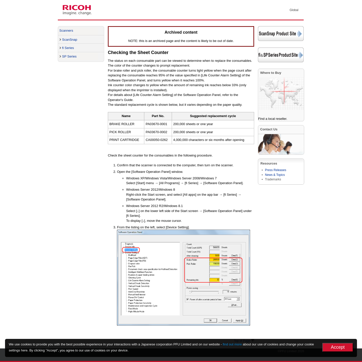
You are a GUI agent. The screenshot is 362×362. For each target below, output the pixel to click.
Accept (338, 347)
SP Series (69, 56)
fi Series (68, 48)
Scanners (66, 30)
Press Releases (275, 170)
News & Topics (275, 175)
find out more (232, 344)
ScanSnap (69, 39)
